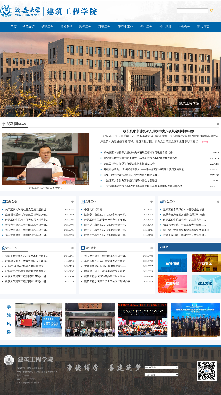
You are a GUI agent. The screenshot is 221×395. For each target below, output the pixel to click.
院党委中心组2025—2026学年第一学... (105, 214)
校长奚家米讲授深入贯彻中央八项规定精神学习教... (160, 131)
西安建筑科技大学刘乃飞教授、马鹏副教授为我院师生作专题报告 (141, 158)
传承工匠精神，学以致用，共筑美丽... (184, 235)
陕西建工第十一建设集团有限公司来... (105, 271)
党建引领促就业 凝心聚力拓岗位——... (106, 266)
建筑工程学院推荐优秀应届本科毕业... (26, 219)
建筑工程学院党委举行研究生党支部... (105, 219)
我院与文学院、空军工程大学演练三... (184, 224)
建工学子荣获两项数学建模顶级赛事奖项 (186, 230)
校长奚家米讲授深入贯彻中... (45, 188)
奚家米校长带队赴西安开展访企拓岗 (104, 261)
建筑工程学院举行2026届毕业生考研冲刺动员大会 (132, 175)
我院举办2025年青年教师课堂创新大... (26, 271)
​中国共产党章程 (93, 209)
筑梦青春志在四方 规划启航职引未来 (184, 214)
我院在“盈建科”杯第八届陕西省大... (25, 266)
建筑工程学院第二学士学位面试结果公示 (107, 281)
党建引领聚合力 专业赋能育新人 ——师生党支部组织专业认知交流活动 (144, 169)
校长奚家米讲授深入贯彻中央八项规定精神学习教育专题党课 (138, 152)
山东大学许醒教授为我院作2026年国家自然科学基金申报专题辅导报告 (143, 186)
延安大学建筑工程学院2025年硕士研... (26, 224)
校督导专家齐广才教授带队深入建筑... (26, 261)
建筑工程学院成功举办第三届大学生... (184, 219)
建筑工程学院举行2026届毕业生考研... (184, 209)
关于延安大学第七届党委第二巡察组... (26, 209)
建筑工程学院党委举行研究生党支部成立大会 (129, 163)
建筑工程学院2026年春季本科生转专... (26, 256)
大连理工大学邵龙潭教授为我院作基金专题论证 (130, 180)
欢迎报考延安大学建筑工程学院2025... (26, 214)
